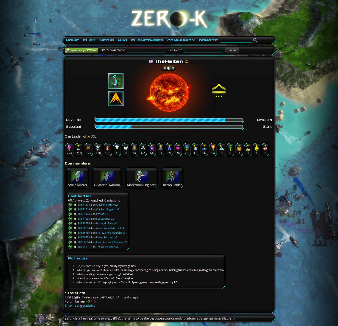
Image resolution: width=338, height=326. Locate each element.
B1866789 (79, 232)
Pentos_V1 (102, 214)
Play (89, 40)
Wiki (122, 40)
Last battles (80, 196)
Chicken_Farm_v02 (107, 204)
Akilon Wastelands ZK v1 (110, 228)
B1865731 (79, 247)
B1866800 (79, 228)
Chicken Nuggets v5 (107, 209)
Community (181, 40)
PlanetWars (147, 40)
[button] (232, 50)
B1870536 (79, 223)
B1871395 (79, 218)
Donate (208, 40)
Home (72, 40)
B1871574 (79, 204)
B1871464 (79, 214)
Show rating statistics (80, 305)
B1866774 (79, 237)
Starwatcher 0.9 (105, 218)
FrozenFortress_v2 (106, 237)
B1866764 (79, 242)
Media (106, 40)
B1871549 (79, 209)
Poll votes (78, 258)
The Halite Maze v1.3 (108, 247)
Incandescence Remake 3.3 (112, 242)
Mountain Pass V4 (106, 223)
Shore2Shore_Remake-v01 (111, 232)
